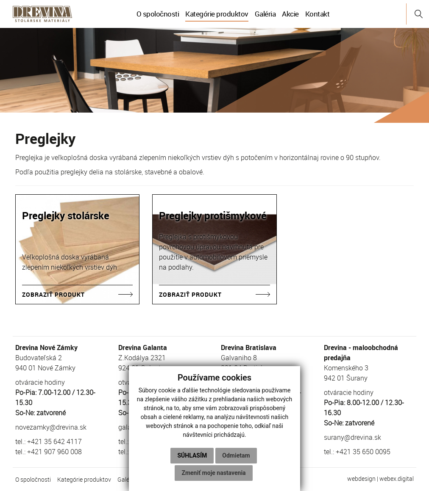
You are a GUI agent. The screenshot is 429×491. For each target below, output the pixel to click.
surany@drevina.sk (352, 437)
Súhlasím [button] (192, 455)
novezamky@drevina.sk (50, 427)
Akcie (290, 14)
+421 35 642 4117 (54, 441)
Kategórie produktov (216, 14)
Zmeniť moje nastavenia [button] (213, 472)
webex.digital (396, 478)
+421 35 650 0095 (363, 451)
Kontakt (317, 14)
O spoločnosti (157, 14)
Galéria (265, 14)
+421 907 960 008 (54, 451)
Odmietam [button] (236, 455)
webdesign (361, 478)
